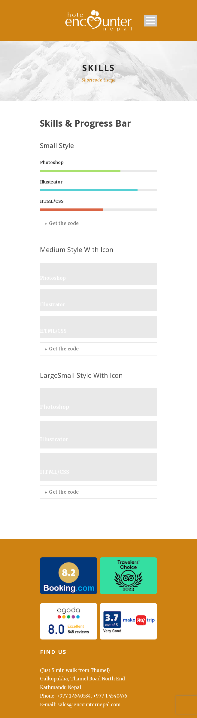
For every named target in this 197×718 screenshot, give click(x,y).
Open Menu (150, 20)
